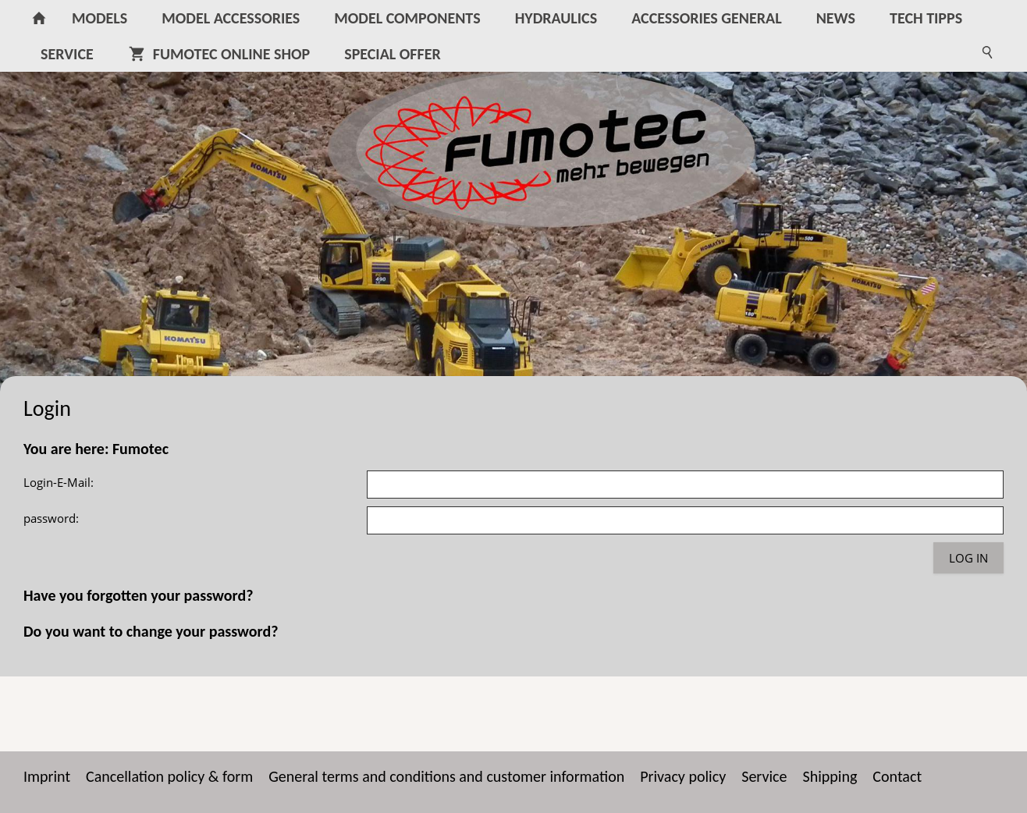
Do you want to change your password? (150, 631)
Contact (897, 776)
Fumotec (140, 448)
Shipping (830, 776)
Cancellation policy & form (169, 776)
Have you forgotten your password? (138, 595)
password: (51, 518)
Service (764, 776)
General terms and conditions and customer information (446, 776)
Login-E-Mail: (58, 482)
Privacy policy (683, 776)
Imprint (46, 776)
